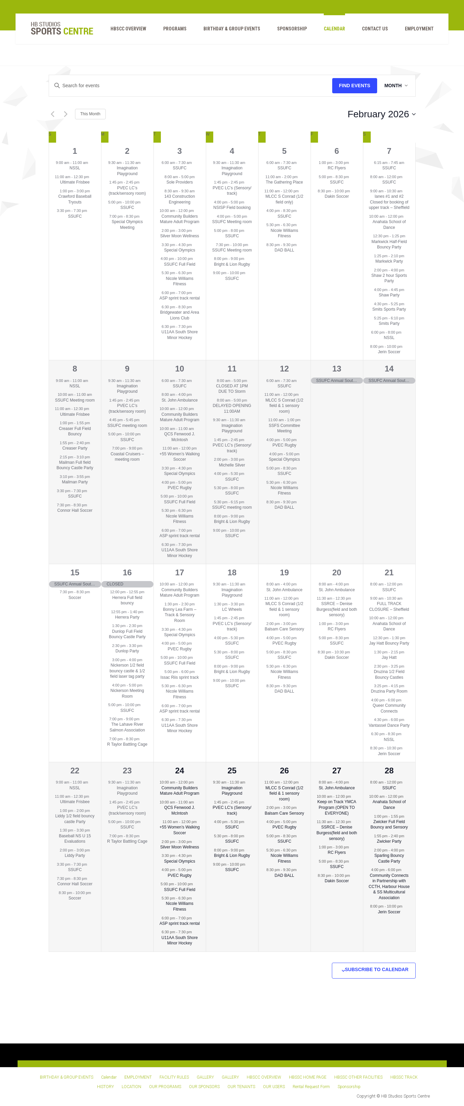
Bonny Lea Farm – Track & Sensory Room (179, 615)
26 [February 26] (284, 770)
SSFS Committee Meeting (284, 428)
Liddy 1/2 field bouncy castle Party (74, 819)
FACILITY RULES (174, 1077)
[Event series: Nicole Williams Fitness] (195, 273)
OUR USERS (274, 1086)
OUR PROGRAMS (165, 1086)
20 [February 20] (336, 572)
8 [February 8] (75, 368)
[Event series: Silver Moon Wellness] (195, 231)
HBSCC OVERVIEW (125, 30)
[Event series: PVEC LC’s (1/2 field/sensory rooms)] (143, 182)
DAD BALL (284, 250)
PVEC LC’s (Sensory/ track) (232, 191)
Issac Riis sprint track (180, 677)
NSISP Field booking (232, 207)
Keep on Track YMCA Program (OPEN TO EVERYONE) (336, 807)
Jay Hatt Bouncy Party (389, 643)
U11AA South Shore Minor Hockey (180, 335)
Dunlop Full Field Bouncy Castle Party (127, 634)
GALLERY (205, 1077)
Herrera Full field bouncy (127, 600)
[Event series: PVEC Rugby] (195, 482)
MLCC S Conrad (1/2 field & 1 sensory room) (284, 406)
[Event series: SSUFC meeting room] (143, 420)
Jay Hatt (389, 657)
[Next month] (66, 114)
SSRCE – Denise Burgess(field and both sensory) (336, 609)
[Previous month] (53, 114)
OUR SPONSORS (204, 1086)
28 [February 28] (389, 770)
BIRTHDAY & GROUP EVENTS (228, 30)
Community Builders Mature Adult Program (179, 219)
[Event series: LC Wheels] (247, 604)
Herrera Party (127, 617)
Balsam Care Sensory (284, 629)
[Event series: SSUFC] (90, 211)
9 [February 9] (127, 368)
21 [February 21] (389, 572)
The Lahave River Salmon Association (127, 727)
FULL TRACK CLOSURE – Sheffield (389, 606)
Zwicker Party (389, 841)
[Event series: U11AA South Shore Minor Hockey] (195, 326)
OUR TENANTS (241, 1086)
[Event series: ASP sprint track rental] (195, 293)
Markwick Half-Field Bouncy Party (389, 244)
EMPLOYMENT (415, 30)
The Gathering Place (284, 182)
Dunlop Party (127, 651)
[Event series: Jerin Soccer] (406, 346)
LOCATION (131, 1086)
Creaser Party (74, 448)
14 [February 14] (389, 368)
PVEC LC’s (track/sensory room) (127, 191)
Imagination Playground (127, 171)
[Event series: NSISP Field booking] (247, 202)
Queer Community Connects (389, 708)
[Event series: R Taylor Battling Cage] (143, 739)
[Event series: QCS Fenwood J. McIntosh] (197, 429)
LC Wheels (232, 609)
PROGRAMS (171, 30)
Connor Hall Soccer (74, 510)
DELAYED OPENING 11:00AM (232, 408)
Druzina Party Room (389, 691)
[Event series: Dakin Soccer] (353, 191)
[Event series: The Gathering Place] (301, 177)
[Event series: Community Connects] (404, 870)
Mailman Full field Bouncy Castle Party (74, 465)
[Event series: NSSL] (91, 163)
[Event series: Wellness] (247, 459)
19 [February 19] (284, 572)
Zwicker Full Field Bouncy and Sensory (389, 824)
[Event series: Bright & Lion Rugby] (247, 259)
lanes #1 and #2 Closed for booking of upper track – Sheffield (389, 202)
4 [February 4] (232, 150)
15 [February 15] (74, 572)
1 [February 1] (75, 150)
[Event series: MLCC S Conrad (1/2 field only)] (302, 191)
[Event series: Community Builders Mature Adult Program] (197, 211)
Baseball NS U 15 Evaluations (75, 839)
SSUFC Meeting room (232, 221)
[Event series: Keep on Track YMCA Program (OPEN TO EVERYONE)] (354, 796)
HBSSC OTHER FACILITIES (358, 1077)
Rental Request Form (311, 1086)
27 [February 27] (336, 770)
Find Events (353, 85)
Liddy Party (75, 855)
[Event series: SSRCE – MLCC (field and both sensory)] (354, 598)
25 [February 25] (232, 770)
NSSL (75, 168)
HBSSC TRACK (404, 1077)
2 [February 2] (127, 150)
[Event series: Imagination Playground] (144, 163)
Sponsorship (288, 30)
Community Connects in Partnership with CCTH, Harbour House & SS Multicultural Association (389, 886)
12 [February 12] (284, 368)
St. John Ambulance (180, 400)
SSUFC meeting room (127, 425)
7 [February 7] (389, 150)
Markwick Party (389, 261)
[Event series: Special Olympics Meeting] (143, 216)
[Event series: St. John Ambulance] (195, 394)
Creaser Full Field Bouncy (75, 431)
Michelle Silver (232, 465)
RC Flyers (337, 168)
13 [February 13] (336, 368)
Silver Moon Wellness (179, 236)
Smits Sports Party (389, 309)
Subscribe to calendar (377, 969)
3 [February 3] (179, 150)
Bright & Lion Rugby (232, 264)
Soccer (75, 597)
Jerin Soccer (389, 352)
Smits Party (389, 323)
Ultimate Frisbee (75, 182)
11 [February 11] (232, 368)
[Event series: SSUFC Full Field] (196, 259)
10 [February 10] (179, 368)
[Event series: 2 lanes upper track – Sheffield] (406, 191)
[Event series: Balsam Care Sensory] (300, 624)
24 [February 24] (179, 770)
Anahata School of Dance (389, 626)
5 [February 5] (284, 150)
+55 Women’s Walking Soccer (180, 457)
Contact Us (371, 30)
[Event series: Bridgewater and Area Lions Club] (195, 307)
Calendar (330, 30)
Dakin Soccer (337, 196)
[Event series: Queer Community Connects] (404, 700)
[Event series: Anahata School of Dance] (407, 216)
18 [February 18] (232, 572)
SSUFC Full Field (179, 264)
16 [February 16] (127, 572)
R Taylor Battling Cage (127, 744)
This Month (90, 114)
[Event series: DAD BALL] (300, 244)
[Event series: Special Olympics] (195, 244)
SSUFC (75, 216)
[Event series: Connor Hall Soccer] (90, 505)
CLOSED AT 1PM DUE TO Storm (232, 389)
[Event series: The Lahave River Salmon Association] (143, 719)
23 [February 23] (127, 770)
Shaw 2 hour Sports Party (389, 278)
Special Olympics (179, 250)
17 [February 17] (179, 572)
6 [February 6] (337, 150)
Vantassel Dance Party (389, 725)
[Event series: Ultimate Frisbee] (92, 177)
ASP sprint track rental (180, 298)
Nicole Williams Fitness (179, 281)
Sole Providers (179, 182)
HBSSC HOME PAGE (307, 1077)
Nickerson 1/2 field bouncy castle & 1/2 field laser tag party (127, 671)
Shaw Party (389, 295)
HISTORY (105, 1086)
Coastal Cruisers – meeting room (127, 457)
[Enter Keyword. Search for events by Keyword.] (190, 85)
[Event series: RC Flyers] (352, 163)
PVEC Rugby (180, 487)
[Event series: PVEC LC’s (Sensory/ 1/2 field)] (247, 182)
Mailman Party (75, 482)
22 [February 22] (74, 770)
